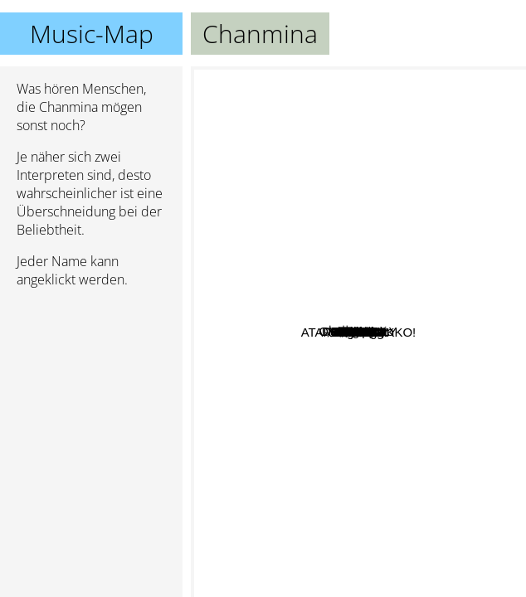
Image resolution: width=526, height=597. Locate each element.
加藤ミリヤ (233, 396)
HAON (282, 509)
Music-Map (91, 34)
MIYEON (484, 273)
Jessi (333, 371)
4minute (317, 464)
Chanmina (358, 332)
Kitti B (291, 240)
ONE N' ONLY (266, 128)
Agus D (345, 412)
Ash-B (430, 226)
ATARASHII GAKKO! (388, 544)
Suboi (408, 344)
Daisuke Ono (256, 210)
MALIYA (339, 550)
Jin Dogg (471, 416)
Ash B (317, 154)
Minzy (383, 286)
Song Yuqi (380, 377)
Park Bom (341, 213)
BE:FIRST (464, 451)
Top (377, 271)
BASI (282, 177)
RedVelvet (340, 435)
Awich (412, 136)
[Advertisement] (91, 389)
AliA (489, 299)
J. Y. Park (313, 384)
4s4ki (404, 156)
